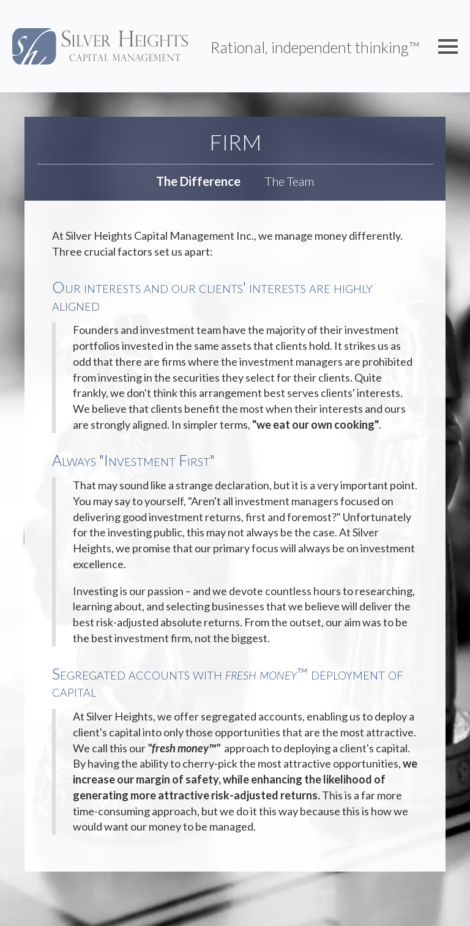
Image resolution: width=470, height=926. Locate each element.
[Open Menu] (448, 46)
